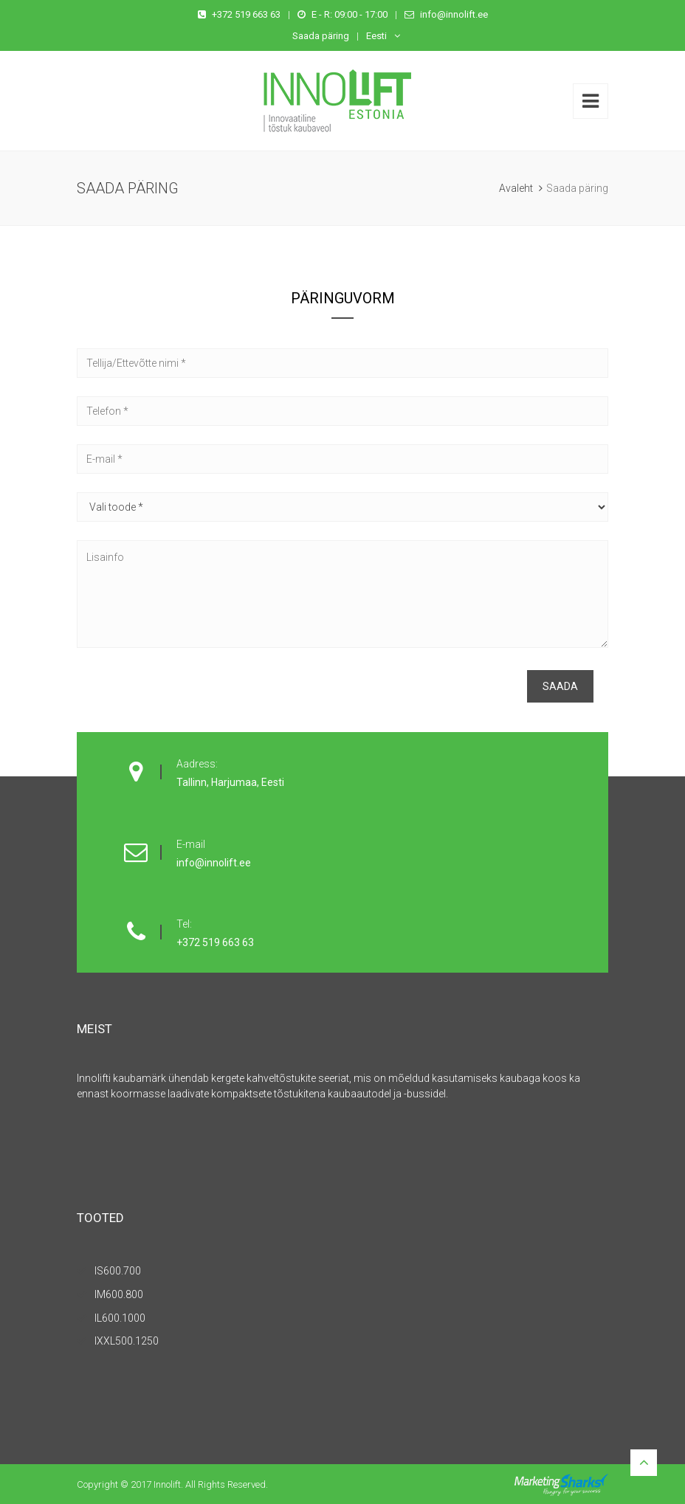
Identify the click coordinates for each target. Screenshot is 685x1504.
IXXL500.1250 (126, 1341)
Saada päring (320, 35)
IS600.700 (117, 1271)
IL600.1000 (119, 1318)
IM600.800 (118, 1294)
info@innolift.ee (454, 14)
